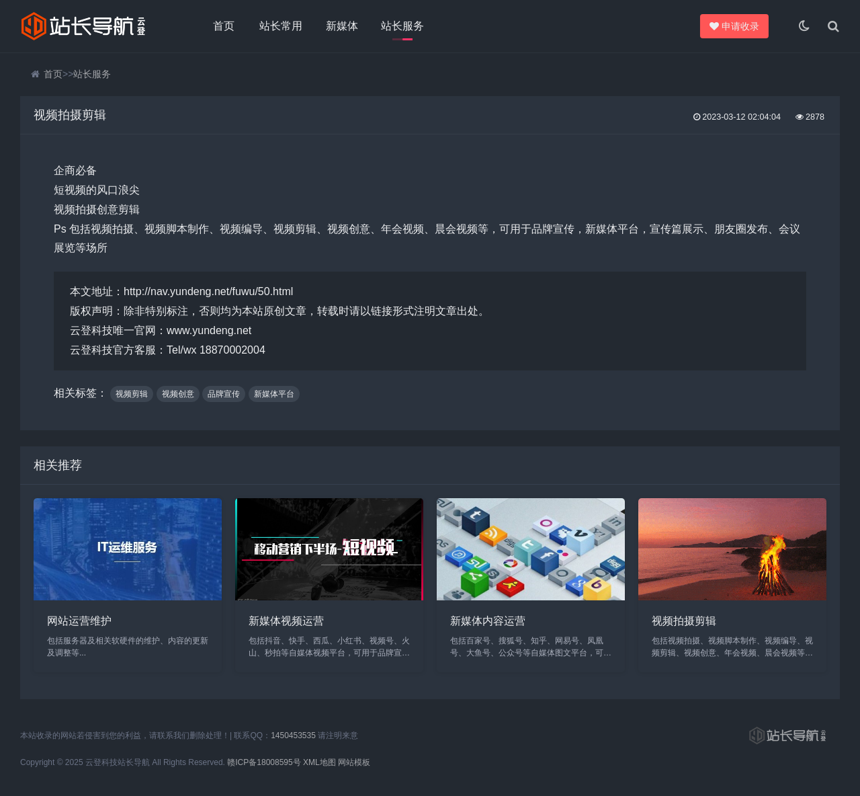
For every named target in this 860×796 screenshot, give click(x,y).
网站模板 (354, 762)
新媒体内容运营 (487, 621)
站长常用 (280, 26)
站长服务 (402, 26)
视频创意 (178, 394)
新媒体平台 (274, 394)
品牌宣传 (224, 394)
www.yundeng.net (209, 330)
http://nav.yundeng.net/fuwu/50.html (208, 291)
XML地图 (319, 762)
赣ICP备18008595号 (263, 762)
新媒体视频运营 (286, 621)
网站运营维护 (79, 621)
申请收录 (736, 26)
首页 (223, 26)
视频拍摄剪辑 (684, 621)
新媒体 (342, 26)
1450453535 (293, 735)
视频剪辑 (132, 394)
